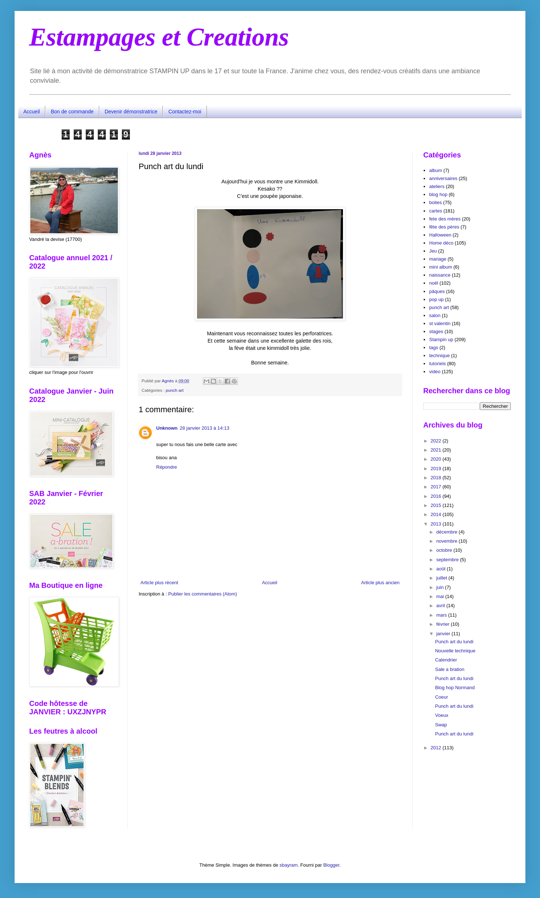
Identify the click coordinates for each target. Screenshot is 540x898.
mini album (440, 267)
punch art (175, 390)
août (441, 568)
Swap (441, 724)
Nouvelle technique (455, 650)
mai (441, 596)
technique (439, 355)
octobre (445, 550)
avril (441, 605)
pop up (436, 299)
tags (433, 347)
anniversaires (443, 178)
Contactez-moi (184, 111)
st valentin (440, 323)
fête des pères (444, 227)
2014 (437, 514)
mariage (437, 259)
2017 (437, 486)
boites (435, 202)
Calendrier (446, 660)
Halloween (440, 235)
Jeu (433, 251)
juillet (442, 578)
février (443, 624)
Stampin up (441, 339)
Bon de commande (72, 111)
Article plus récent (159, 582)
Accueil (31, 111)
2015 (437, 505)
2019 (437, 468)
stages (436, 331)
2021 (437, 450)
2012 (437, 747)
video (434, 371)
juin (440, 587)
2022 (437, 441)
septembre (448, 559)
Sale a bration (449, 669)
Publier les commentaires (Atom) (202, 594)
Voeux (441, 715)
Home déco (441, 243)
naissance (440, 275)
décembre (447, 532)
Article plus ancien (380, 582)
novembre (447, 541)
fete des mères (444, 219)
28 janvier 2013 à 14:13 (205, 428)
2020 (437, 459)
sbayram (288, 865)
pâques (437, 291)
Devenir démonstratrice (131, 111)
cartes (435, 211)
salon (434, 315)
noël (433, 283)
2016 (437, 496)
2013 (437, 524)
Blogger (331, 865)
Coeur (441, 697)
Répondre (166, 467)
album (435, 170)
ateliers (436, 186)
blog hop (438, 194)
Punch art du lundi (454, 641)
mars (442, 615)
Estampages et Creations (159, 37)
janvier (444, 633)
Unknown (167, 428)
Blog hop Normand (454, 687)
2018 (437, 477)
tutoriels (437, 363)
